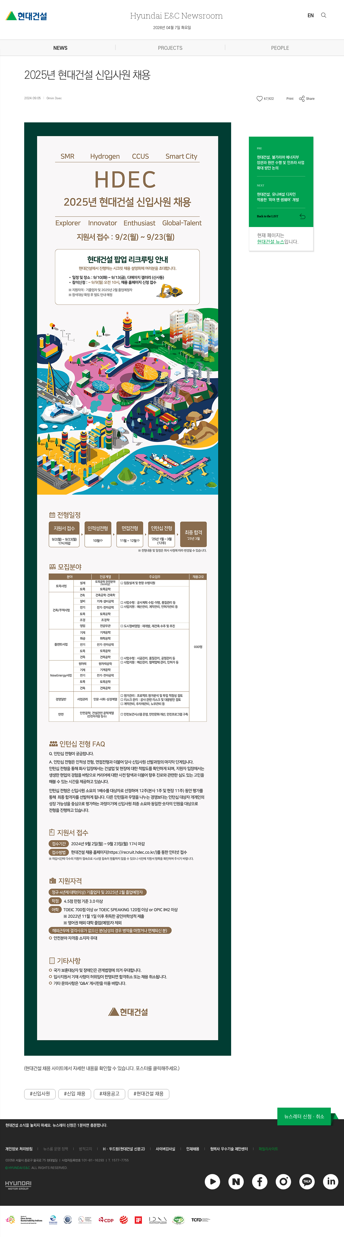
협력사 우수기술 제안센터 (229, 1149)
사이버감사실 (165, 1149)
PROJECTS (170, 48)
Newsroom (176, 15)
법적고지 (85, 1149)
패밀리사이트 (268, 1149)
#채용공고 (109, 1094)
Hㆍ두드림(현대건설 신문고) (124, 1149)
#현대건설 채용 (149, 1094)
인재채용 (192, 1149)
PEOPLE (280, 48)
